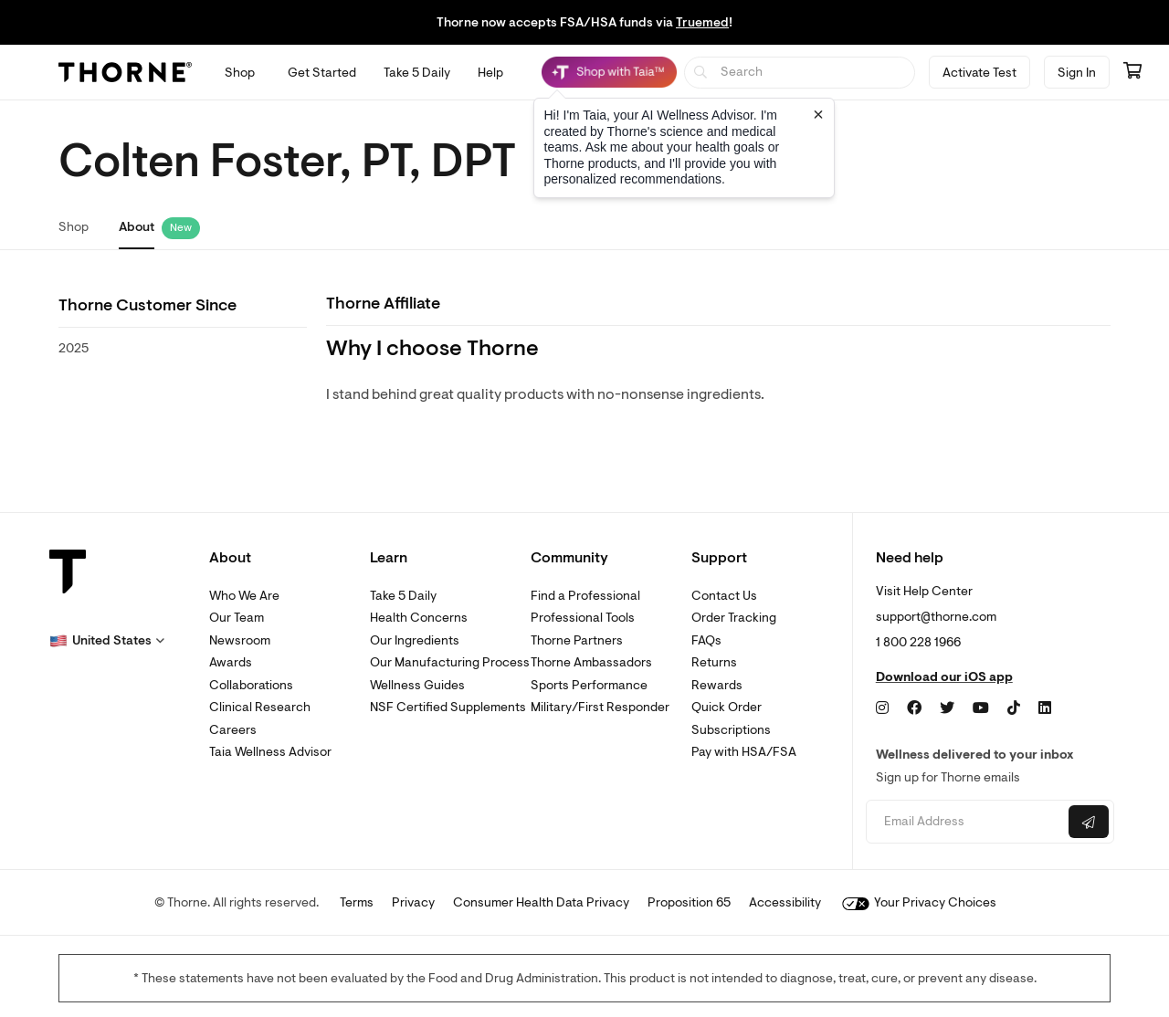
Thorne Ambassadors (591, 662)
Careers (233, 730)
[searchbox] (799, 73)
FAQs (706, 640)
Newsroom (239, 640)
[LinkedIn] (1044, 708)
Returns (714, 662)
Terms (357, 902)
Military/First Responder (600, 707)
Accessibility (785, 902)
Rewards (716, 685)
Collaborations (251, 685)
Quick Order (726, 707)
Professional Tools (583, 617)
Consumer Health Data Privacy (541, 902)
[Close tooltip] (818, 114)
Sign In (1077, 72)
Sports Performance (589, 685)
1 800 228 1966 (918, 642)
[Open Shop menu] (239, 72)
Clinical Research (260, 707)
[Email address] (964, 822)
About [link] (136, 227)
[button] (106, 641)
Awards (230, 662)
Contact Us (724, 595)
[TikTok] (1013, 708)
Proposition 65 (689, 902)
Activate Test (979, 72)
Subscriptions (731, 730)
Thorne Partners (577, 640)
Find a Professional (585, 595)
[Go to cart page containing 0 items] (1132, 72)
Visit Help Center (924, 591)
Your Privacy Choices (919, 902)
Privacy (413, 902)
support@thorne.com (936, 616)
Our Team (236, 617)
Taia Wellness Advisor (270, 752)
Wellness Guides (417, 685)
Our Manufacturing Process (450, 662)
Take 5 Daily (403, 595)
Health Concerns (419, 617)
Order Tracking (733, 617)
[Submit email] (1089, 821)
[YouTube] (981, 708)
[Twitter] (947, 708)
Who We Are (244, 595)
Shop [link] (73, 227)
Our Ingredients (414, 640)
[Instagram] (882, 708)
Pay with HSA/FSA (743, 752)
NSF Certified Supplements (448, 707)
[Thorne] (125, 72)
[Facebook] (914, 708)
